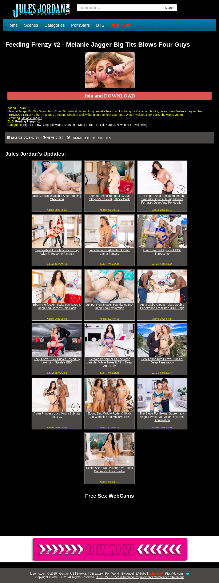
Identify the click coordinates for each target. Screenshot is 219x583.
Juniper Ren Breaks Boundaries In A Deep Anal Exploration (109, 306)
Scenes (31, 25)
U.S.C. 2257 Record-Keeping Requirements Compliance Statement (140, 577)
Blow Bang (42, 124)
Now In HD (124, 124)
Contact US (66, 573)
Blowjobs (56, 124)
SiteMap (82, 573)
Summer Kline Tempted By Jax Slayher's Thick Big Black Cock (109, 197)
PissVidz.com (174, 573)
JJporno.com (37, 573)
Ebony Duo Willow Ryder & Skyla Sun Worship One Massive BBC (109, 415)
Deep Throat (86, 124)
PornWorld (112, 573)
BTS (100, 25)
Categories (54, 25)
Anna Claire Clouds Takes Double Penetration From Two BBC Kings (162, 306)
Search (169, 7)
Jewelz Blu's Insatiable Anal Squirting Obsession (57, 197)
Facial (100, 124)
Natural (110, 124)
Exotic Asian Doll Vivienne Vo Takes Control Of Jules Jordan (109, 469)
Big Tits (28, 124)
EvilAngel (127, 573)
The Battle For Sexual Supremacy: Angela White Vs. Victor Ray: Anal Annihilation (162, 417)
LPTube (141, 573)
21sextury (96, 573)
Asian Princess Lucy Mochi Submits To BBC (56, 415)
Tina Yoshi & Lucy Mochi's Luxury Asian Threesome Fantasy (57, 252)
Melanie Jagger (31, 118)
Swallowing (139, 124)
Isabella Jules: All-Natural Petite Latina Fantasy (109, 252)
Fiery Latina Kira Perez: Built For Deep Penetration (162, 360)
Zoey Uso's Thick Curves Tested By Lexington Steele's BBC (57, 360)
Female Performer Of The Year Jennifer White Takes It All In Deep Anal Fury (109, 362)
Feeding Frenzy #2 (27, 121)
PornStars (80, 25)
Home (12, 25)
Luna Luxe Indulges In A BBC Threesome (162, 252)
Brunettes (70, 124)
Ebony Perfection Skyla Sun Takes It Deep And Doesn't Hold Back (56, 306)
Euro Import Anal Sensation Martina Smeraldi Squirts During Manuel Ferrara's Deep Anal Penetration (162, 199)
